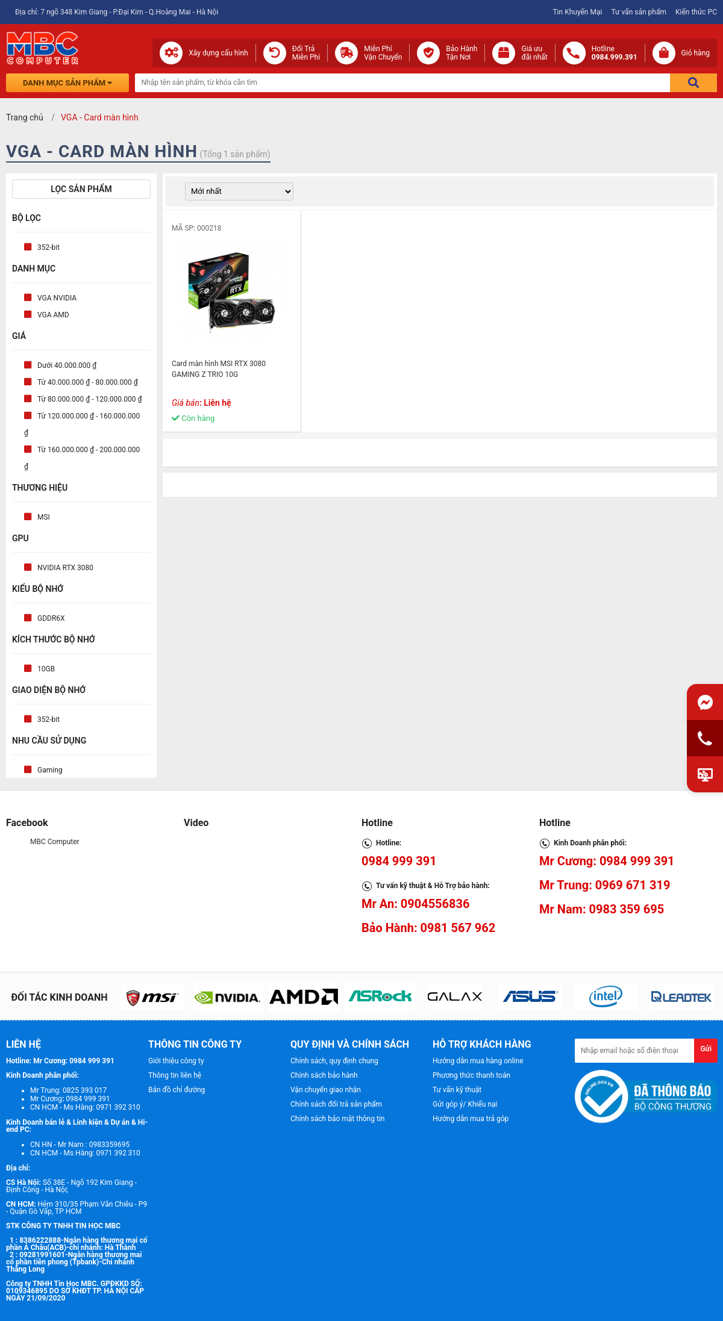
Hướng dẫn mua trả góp (471, 1118)
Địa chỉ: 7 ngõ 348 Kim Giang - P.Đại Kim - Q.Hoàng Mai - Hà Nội (116, 12)
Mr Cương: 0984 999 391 (607, 861)
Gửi (706, 1049)
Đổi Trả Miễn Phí (306, 53)
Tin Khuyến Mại (577, 12)
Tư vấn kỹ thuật (457, 1090)
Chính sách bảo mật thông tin (337, 1118)
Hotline (614, 53)
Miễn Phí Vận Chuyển (383, 53)
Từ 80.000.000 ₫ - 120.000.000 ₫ (89, 399)
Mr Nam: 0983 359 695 (601, 909)
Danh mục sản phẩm (67, 82)
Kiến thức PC (696, 12)
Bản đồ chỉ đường (176, 1090)
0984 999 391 (399, 861)
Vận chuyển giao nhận (325, 1090)
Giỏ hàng (695, 53)
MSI (43, 517)
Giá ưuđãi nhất (534, 53)
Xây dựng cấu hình (218, 53)
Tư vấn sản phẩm (638, 12)
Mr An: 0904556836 (416, 904)
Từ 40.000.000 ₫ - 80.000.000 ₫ (87, 382)
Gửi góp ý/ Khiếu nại (465, 1104)
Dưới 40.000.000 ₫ (66, 365)
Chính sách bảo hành (324, 1075)
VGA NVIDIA (57, 298)
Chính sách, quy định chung (334, 1061)
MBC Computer (55, 842)
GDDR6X (51, 618)
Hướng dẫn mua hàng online (478, 1061)
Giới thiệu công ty (176, 1061)
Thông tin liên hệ (174, 1075)
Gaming (50, 770)
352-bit (48, 247)
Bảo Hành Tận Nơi (461, 53)
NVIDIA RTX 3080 (65, 568)
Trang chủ (24, 117)
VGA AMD (53, 315)
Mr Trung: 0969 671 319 (604, 885)
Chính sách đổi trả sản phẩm (336, 1104)
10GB (46, 669)
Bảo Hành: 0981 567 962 (428, 928)
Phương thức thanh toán (471, 1075)
